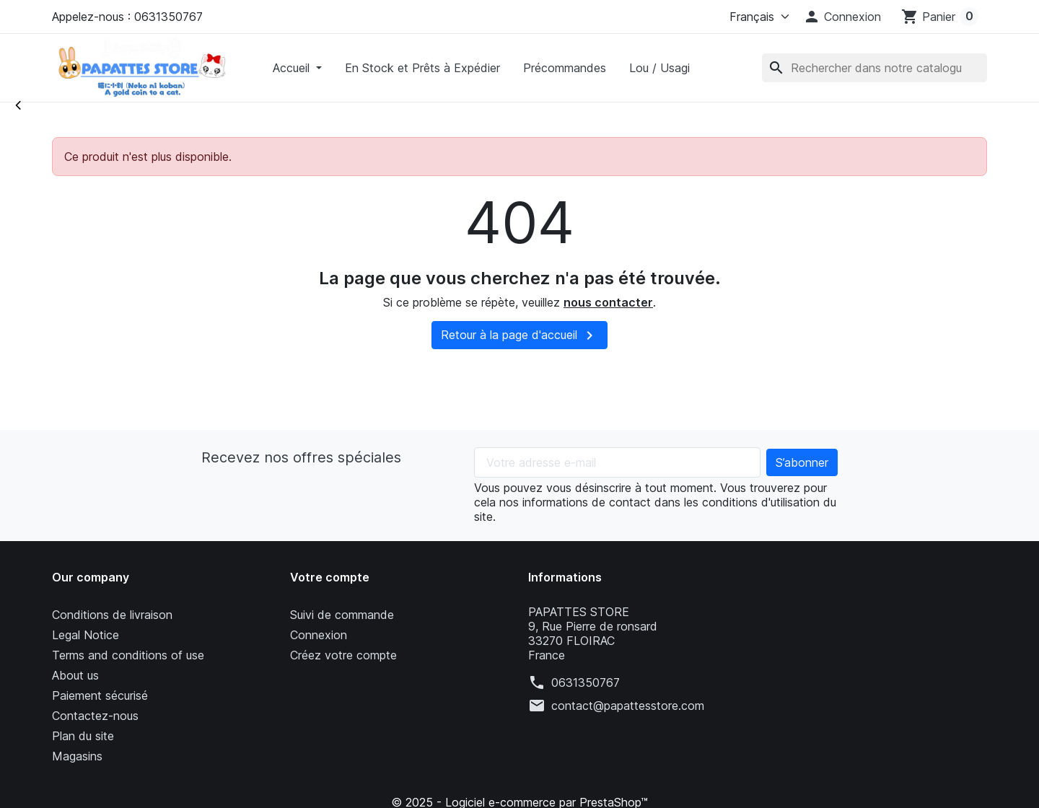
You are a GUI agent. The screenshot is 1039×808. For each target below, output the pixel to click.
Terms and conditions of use (128, 655)
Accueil (293, 68)
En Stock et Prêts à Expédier (422, 68)
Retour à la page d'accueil (519, 335)
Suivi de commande (342, 614)
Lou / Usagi (659, 68)
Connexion (318, 635)
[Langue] (756, 17)
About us (75, 675)
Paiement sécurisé (100, 695)
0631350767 (585, 682)
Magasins (77, 756)
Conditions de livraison (112, 614)
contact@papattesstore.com (627, 705)
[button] (842, 17)
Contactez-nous (95, 715)
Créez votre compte (343, 655)
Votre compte (329, 577)
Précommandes (564, 68)
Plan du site (83, 736)
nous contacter (608, 302)
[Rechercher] (874, 67)
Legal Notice (85, 635)
